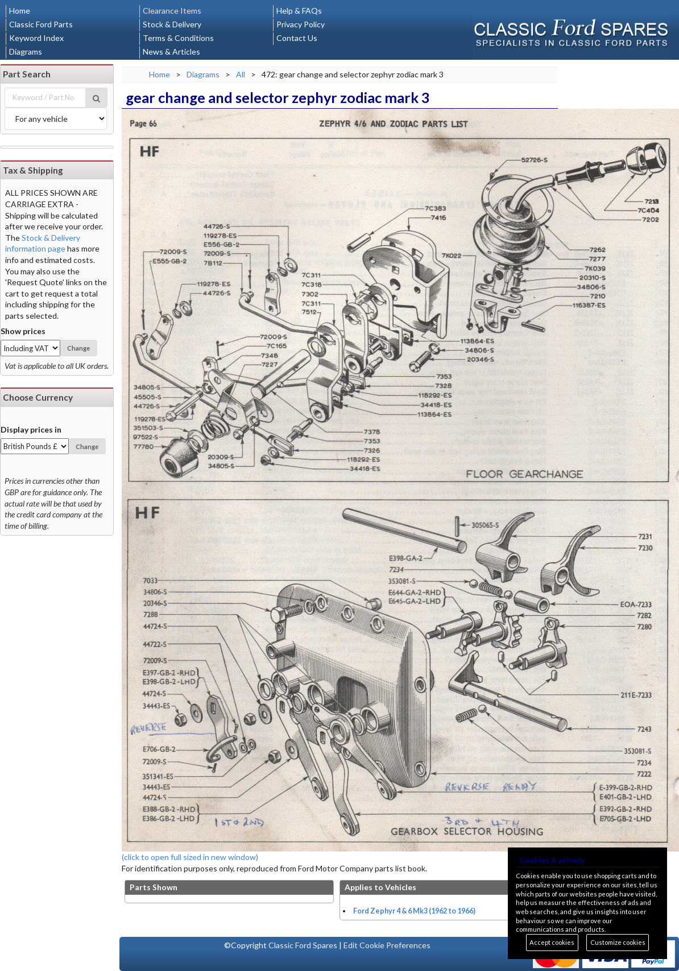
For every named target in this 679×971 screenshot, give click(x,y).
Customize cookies (617, 942)
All (240, 74)
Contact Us (296, 38)
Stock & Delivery (172, 24)
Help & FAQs (299, 10)
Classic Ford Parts (41, 24)
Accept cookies (551, 942)
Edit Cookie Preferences (386, 945)
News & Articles (171, 51)
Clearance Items (172, 10)
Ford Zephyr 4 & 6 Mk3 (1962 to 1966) (414, 911)
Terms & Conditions (178, 38)
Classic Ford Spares (302, 945)
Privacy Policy (300, 24)
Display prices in (31, 429)
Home (19, 10)
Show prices (23, 331)
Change (78, 348)
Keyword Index (36, 38)
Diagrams (25, 51)
